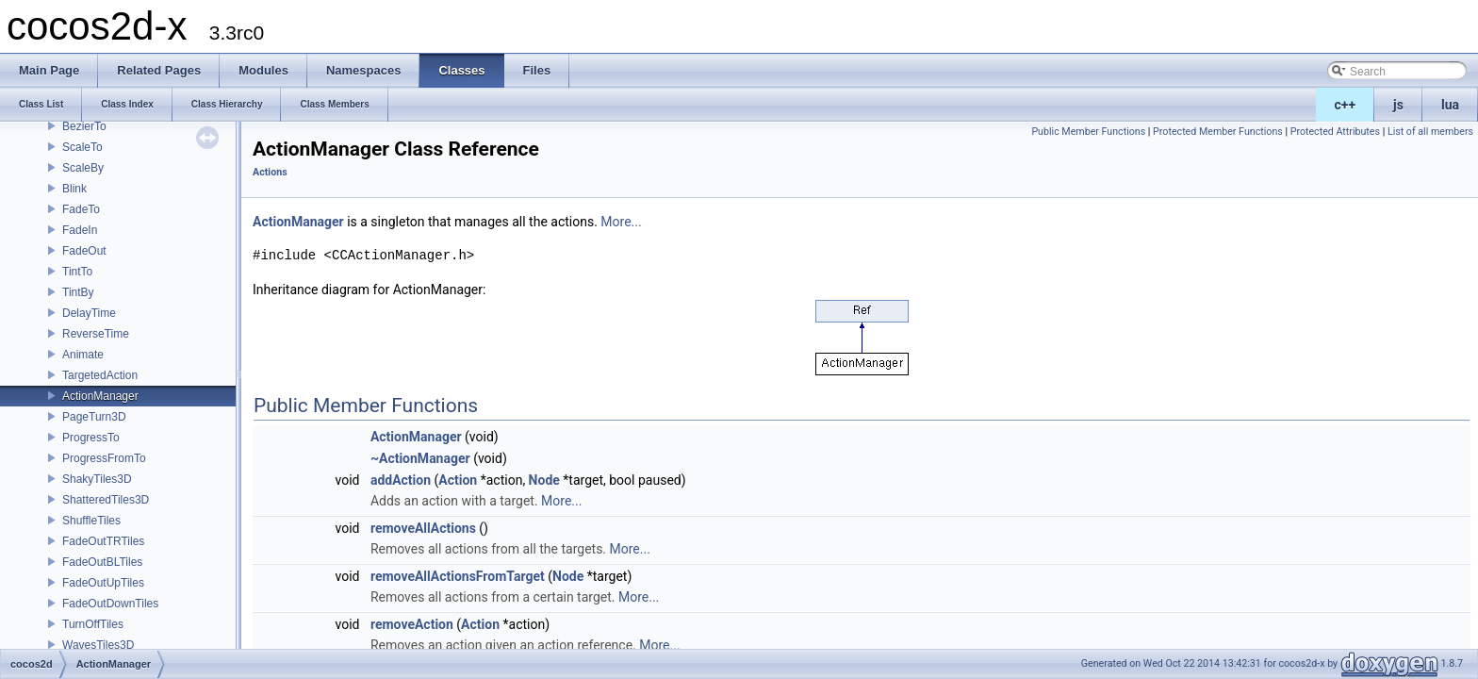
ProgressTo (91, 437)
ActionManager (100, 396)
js (1398, 104)
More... (620, 221)
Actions (270, 172)
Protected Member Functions (1218, 131)
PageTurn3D (94, 416)
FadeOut (84, 250)
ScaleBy (83, 167)
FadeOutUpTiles (103, 582)
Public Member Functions (1088, 131)
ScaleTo (82, 147)
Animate (83, 354)
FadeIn (79, 230)
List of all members (1430, 131)
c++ (1345, 104)
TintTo (77, 271)
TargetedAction (100, 375)
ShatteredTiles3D (105, 499)
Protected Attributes (1335, 131)
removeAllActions (423, 528)
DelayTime (89, 313)
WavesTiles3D (98, 645)
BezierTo (84, 126)
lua (1450, 104)
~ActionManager (420, 458)
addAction (400, 480)
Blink (74, 188)
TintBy (78, 292)
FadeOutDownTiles (110, 603)
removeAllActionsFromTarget (457, 576)
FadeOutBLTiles (102, 562)
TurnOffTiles (92, 624)
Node (544, 480)
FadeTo (81, 209)
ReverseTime (95, 333)
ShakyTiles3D (97, 479)
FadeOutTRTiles (103, 541)
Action (457, 480)
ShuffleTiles (91, 520)
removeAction (411, 624)
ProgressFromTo (104, 458)
